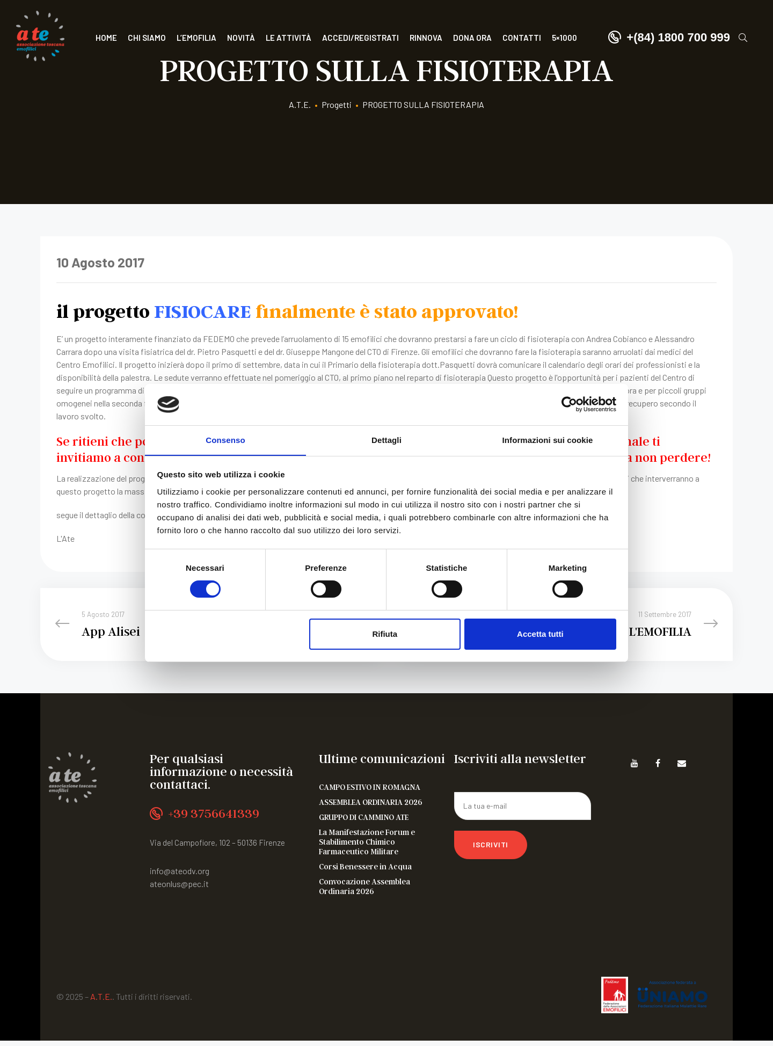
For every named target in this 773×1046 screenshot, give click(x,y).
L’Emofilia (196, 37)
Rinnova (426, 37)
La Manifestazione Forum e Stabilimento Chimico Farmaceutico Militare (367, 846)
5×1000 (564, 37)
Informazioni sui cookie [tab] (547, 439)
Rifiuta (384, 633)
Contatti (521, 37)
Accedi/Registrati (360, 37)
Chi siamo (147, 37)
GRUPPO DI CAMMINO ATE (364, 822)
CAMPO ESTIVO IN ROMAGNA (369, 792)
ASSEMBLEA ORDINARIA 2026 (370, 807)
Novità (241, 37)
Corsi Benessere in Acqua (365, 871)
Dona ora (472, 37)
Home (106, 37)
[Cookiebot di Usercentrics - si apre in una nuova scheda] (569, 404)
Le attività (288, 37)
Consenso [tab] (225, 439)
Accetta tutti (540, 633)
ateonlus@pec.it (179, 889)
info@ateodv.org (179, 876)
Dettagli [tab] (386, 439)
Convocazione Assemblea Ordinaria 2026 (364, 891)
